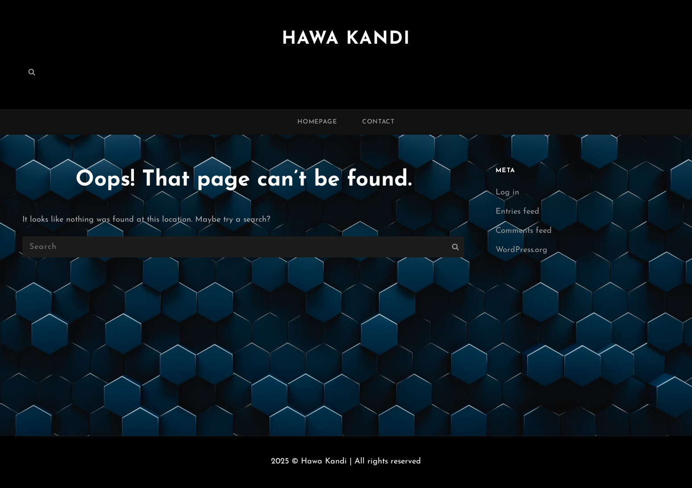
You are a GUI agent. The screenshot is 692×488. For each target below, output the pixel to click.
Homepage (317, 122)
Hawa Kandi (346, 39)
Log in (507, 192)
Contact (378, 122)
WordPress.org (521, 250)
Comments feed (524, 231)
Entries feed (517, 211)
